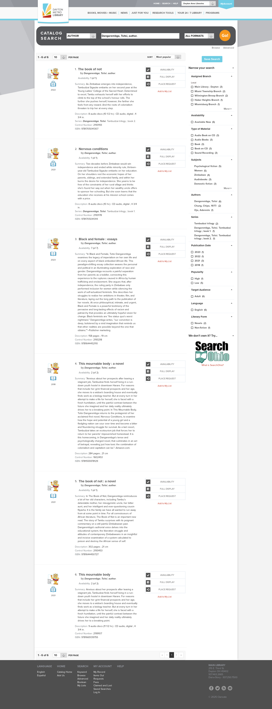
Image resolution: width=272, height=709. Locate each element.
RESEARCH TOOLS (162, 12)
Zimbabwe (200, 175)
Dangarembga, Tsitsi (205, 201)
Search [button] (166, 3)
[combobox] (81, 36)
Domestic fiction (203, 183)
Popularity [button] (197, 272)
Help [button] (175, 3)
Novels (199, 323)
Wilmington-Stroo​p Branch (210, 95)
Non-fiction (201, 327)
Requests (99, 678)
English (199, 309)
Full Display (160, 77)
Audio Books (202, 139)
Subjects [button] (196, 159)
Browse (216, 47)
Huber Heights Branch (207, 100)
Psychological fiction (205, 166)
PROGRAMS (212, 12)
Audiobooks (200, 179)
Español (41, 675)
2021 (198, 260)
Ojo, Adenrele (202, 210)
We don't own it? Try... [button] (203, 336)
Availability (160, 69)
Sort (150, 57)
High (198, 278)
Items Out (99, 675)
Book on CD (202, 148)
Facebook (211, 688)
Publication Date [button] (201, 245)
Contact (230, 688)
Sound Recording (204, 152)
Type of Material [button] (200, 128)
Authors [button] (196, 194)
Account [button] (226, 3)
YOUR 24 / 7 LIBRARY (189, 12)
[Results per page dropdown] (60, 57)
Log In (97, 692)
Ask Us (61, 675)
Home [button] (157, 3)
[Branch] (198, 3)
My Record (99, 672)
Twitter (217, 688)
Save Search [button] (212, 59)
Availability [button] (197, 115)
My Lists (81, 685)
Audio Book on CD (205, 135)
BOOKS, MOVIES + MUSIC (102, 12)
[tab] (212, 68)
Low (197, 282)
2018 (198, 265)
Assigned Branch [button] (201, 76)
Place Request (161, 84)
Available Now (203, 122)
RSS (224, 688)
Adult (198, 296)
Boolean (81, 682)
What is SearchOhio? (213, 365)
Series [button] (194, 217)
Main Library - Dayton (207, 86)
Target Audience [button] (200, 289)
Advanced (228, 47)
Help (120, 666)
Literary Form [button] (199, 316)
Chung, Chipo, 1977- (205, 205)
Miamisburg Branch (206, 104)
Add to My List (165, 91)
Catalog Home (64, 672)
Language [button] (197, 303)
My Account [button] (103, 666)
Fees (96, 682)
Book (198, 144)
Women (198, 170)
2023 (198, 252)
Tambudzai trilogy (204, 223)
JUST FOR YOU (139, 12)
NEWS (124, 12)
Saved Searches (102, 689)
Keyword (82, 672)
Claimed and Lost (103, 685)
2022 (198, 256)
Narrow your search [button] (201, 68)
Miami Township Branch (208, 91)
